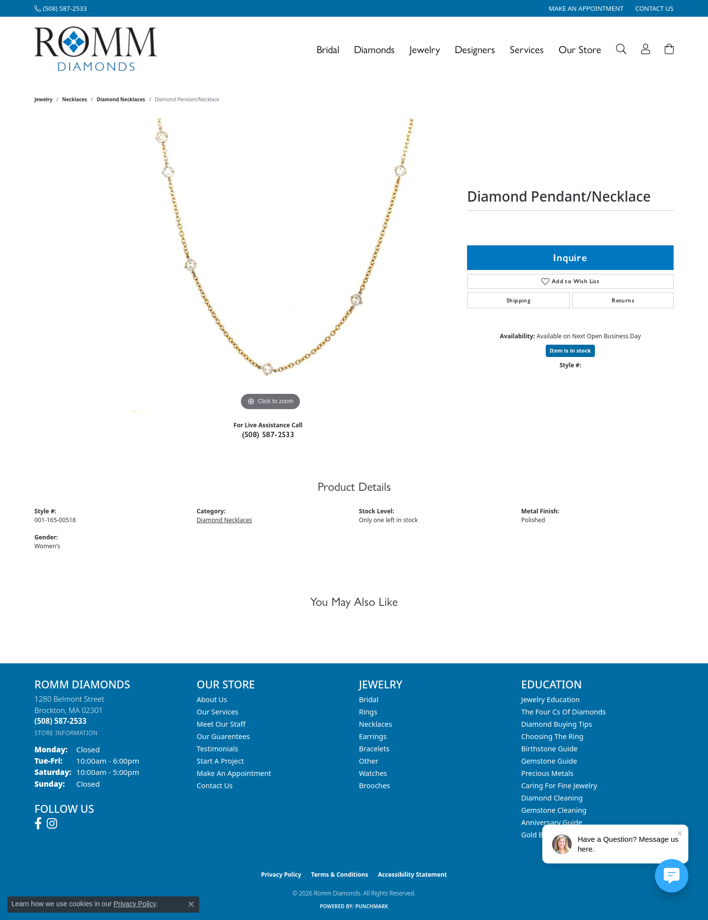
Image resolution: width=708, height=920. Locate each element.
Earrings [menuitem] (372, 736)
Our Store (580, 49)
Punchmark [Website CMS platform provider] (371, 906)
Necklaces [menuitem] (375, 724)
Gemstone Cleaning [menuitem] (554, 810)
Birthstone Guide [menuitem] (549, 748)
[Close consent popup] (191, 904)
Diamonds (374, 49)
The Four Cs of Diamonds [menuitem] (563, 711)
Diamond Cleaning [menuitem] (552, 797)
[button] (621, 49)
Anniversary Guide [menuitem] (551, 822)
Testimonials (217, 748)
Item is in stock (570, 350)
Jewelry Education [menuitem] (550, 699)
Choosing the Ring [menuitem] (552, 736)
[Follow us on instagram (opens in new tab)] (52, 824)
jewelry (43, 99)
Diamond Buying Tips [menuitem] (556, 724)
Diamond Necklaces (121, 99)
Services (527, 49)
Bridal (328, 49)
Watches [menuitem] (373, 773)
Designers (475, 49)
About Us (212, 699)
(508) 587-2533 (268, 434)
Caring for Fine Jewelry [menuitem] (559, 785)
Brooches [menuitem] (374, 785)
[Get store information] (66, 733)
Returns (623, 300)
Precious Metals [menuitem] (547, 773)
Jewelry (425, 49)
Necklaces (75, 99)
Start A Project (220, 761)
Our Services (217, 711)
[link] (60, 8)
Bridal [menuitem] (369, 699)
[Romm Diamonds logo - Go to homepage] (99, 49)
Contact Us (215, 785)
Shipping (518, 300)
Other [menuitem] (368, 761)
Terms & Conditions (339, 874)
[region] (270, 265)
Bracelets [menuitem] (374, 748)
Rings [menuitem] (368, 711)
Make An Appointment (234, 773)
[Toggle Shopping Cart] (669, 49)
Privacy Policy (281, 874)
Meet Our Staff (221, 724)
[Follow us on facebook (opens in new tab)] (38, 824)
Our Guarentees (223, 736)
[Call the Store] (60, 721)
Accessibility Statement (412, 874)
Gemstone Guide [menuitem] (549, 761)
